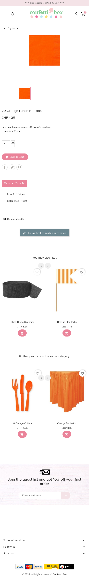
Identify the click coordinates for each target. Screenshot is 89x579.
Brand (10, 194)
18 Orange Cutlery (22, 423)
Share (4, 167)
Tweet (12, 167)
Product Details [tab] (14, 183)
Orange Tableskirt (67, 423)
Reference (13, 200)
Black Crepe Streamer (22, 322)
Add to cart (15, 157)
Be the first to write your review (44, 233)
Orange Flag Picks (67, 322)
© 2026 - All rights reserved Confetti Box (44, 574)
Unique (21, 194)
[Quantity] (6, 143)
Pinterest (19, 167)
